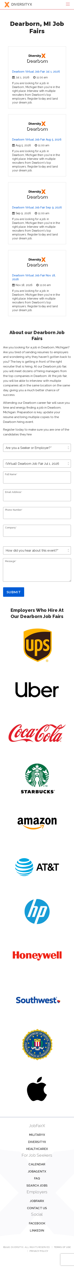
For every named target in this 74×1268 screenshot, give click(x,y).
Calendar (37, 1164)
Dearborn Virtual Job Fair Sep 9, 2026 (37, 207)
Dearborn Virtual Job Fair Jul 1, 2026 (36, 71)
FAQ (37, 1178)
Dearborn (37, 58)
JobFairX (37, 1201)
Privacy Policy (39, 1251)
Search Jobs (37, 1185)
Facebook (37, 1223)
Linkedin (37, 1230)
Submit (14, 592)
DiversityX (37, 1142)
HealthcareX (37, 1149)
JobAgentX (37, 1171)
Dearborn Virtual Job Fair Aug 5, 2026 (36, 139)
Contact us (37, 1208)
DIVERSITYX (18, 4)
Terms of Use (62, 1247)
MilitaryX (37, 1135)
